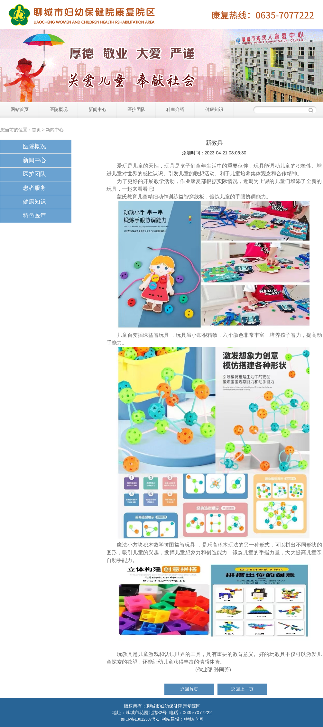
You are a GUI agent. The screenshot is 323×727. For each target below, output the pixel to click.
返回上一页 (242, 689)
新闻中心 (97, 109)
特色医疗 (34, 215)
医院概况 (59, 109)
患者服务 (34, 188)
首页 (36, 129)
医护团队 (136, 109)
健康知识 (214, 109)
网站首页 (20, 109)
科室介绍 (175, 109)
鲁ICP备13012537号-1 (140, 719)
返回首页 (189, 689)
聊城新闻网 (193, 719)
